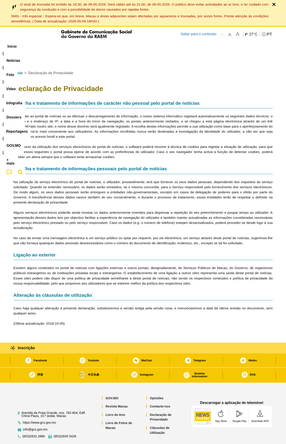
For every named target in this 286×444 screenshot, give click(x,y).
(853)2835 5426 (65, 423)
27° (253, 34)
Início (18, 59)
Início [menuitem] (22, 46)
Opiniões (156, 384)
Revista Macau (116, 393)
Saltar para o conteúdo (198, 34)
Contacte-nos (160, 393)
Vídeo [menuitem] (81, 46)
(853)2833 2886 (33, 423)
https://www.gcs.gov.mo (39, 409)
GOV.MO (111, 384)
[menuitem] (43, 46)
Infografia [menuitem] (102, 46)
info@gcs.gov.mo (35, 416)
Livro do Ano (115, 401)
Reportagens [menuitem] (153, 46)
